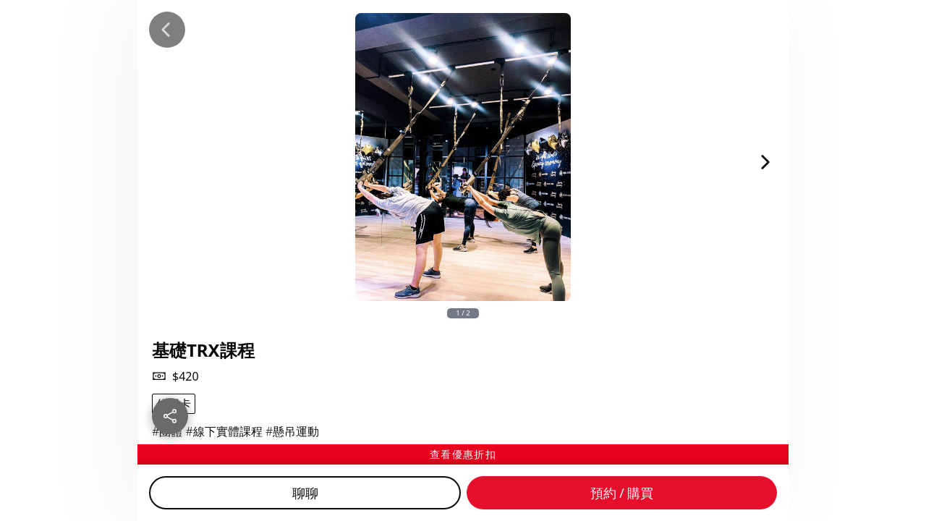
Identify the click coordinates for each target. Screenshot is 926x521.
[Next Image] (765, 162)
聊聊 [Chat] (305, 492)
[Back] (167, 30)
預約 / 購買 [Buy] (622, 492)
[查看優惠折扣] (463, 454)
